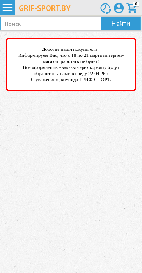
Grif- (45, 8)
